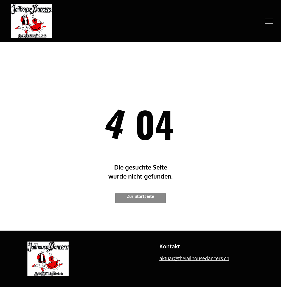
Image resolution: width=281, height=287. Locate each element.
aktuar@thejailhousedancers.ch (194, 258)
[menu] (269, 21)
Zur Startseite (140, 196)
